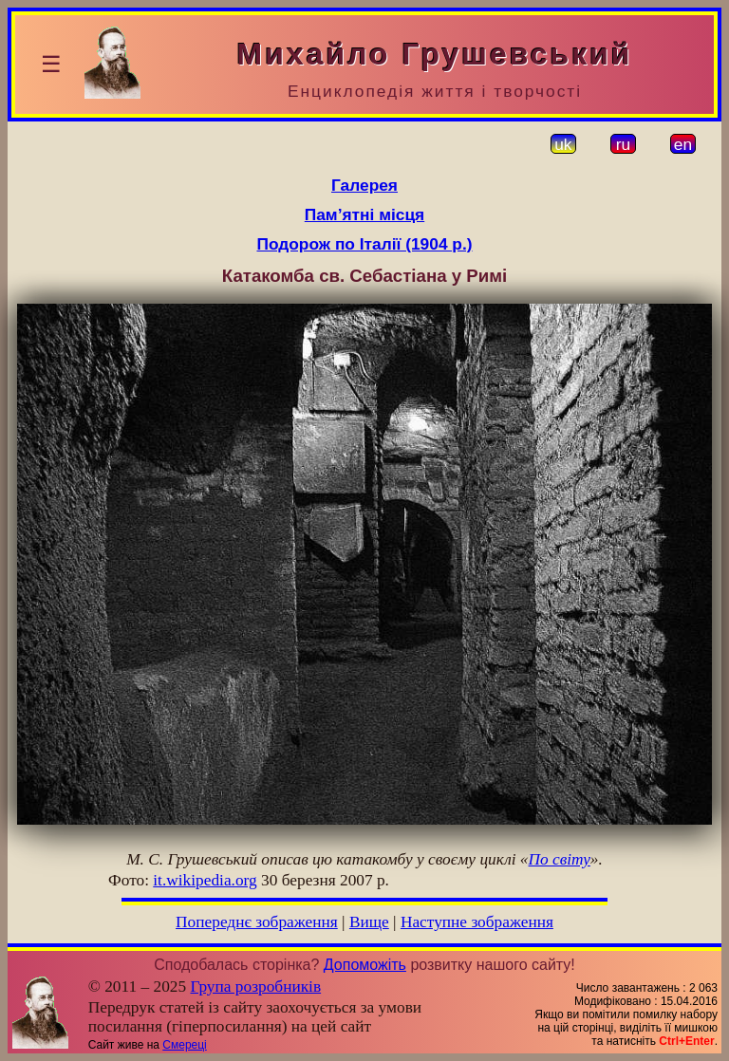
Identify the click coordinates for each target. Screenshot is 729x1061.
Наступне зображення (477, 922)
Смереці (184, 1045)
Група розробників (256, 986)
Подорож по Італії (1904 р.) (364, 243)
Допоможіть (365, 965)
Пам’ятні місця (364, 214)
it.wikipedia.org (204, 880)
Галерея (364, 185)
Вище (369, 922)
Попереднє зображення (257, 922)
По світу (559, 859)
